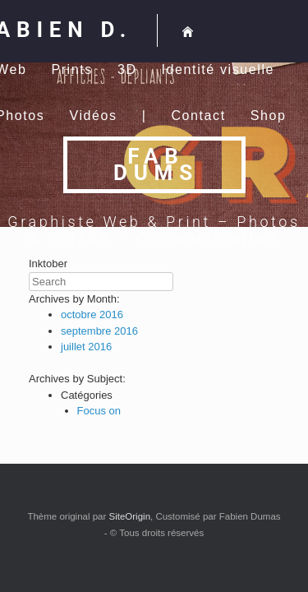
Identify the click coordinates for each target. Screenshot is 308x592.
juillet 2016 (86, 346)
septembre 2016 (99, 331)
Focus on (99, 411)
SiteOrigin (130, 516)
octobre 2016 (92, 314)
